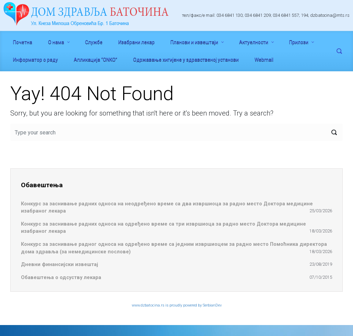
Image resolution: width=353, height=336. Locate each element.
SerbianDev (212, 305)
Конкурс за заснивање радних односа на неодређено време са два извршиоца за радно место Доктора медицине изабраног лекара (167, 207)
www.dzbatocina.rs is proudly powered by (167, 305)
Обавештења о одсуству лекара (61, 277)
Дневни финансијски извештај (59, 264)
